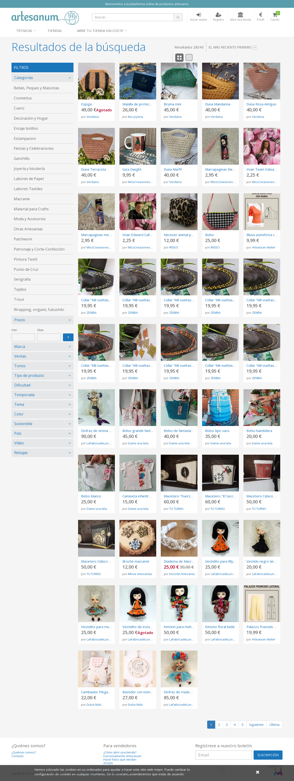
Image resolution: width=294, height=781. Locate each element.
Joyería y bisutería (29, 168)
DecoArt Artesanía (182, 574)
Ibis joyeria (135, 117)
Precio (19, 319)
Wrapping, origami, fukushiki (39, 309)
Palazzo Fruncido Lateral (265, 626)
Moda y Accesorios (30, 218)
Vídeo (19, 442)
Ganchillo (22, 158)
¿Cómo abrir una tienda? (119, 752)
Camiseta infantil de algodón (144, 496)
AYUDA (108, 763)
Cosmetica (22, 98)
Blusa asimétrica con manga (268, 234)
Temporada (24, 394)
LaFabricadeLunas (99, 443)
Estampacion (25, 138)
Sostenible (23, 423)
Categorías (23, 77)
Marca (19, 346)
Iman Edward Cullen (137, 234)
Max (40, 330)
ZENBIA (91, 312)
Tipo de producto (29, 375)
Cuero (19, 108)
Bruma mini (172, 104)
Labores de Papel (29, 178)
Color (19, 414)
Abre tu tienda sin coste (100, 30)
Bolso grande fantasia (139, 430)
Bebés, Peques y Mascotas (36, 87)
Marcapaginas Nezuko (222, 169)
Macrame (22, 198)
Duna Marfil (173, 169)
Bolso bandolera (259, 430)
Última (274, 724)
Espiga (86, 104)
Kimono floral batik (220, 626)
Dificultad (22, 385)
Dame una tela (138, 443)
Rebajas (21, 452)
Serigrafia (22, 279)
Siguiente (256, 724)
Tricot (19, 299)
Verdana (93, 117)
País (17, 433)
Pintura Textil (25, 259)
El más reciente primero (233, 47)
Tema (19, 404)
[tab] (42, 77)
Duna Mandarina (217, 104)
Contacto (17, 756)
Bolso (209, 234)
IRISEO (173, 247)
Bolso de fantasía (177, 430)
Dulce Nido (94, 704)
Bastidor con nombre (139, 692)
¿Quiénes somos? (23, 752)
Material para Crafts (31, 208)
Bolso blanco (91, 496)
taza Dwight (131, 169)
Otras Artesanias (28, 228)
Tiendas (54, 30)
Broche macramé (135, 561)
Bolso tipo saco (217, 430)
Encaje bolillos (26, 128)
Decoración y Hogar (31, 118)
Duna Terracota (93, 169)
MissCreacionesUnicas (144, 182)
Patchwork (23, 239)
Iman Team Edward (261, 169)
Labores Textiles (28, 188)
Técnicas (24, 30)
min (14, 330)
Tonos (19, 365)
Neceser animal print (180, 234)
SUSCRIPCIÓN (268, 755)
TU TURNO (176, 509)
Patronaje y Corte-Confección (39, 249)
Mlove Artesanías (140, 574)
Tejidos (20, 289)
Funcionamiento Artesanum (122, 756)
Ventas (20, 356)
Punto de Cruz (26, 269)
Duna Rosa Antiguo (261, 104)
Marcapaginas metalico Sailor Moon (108, 234)
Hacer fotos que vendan (119, 759)
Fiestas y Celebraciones (34, 148)
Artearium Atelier (263, 247)
